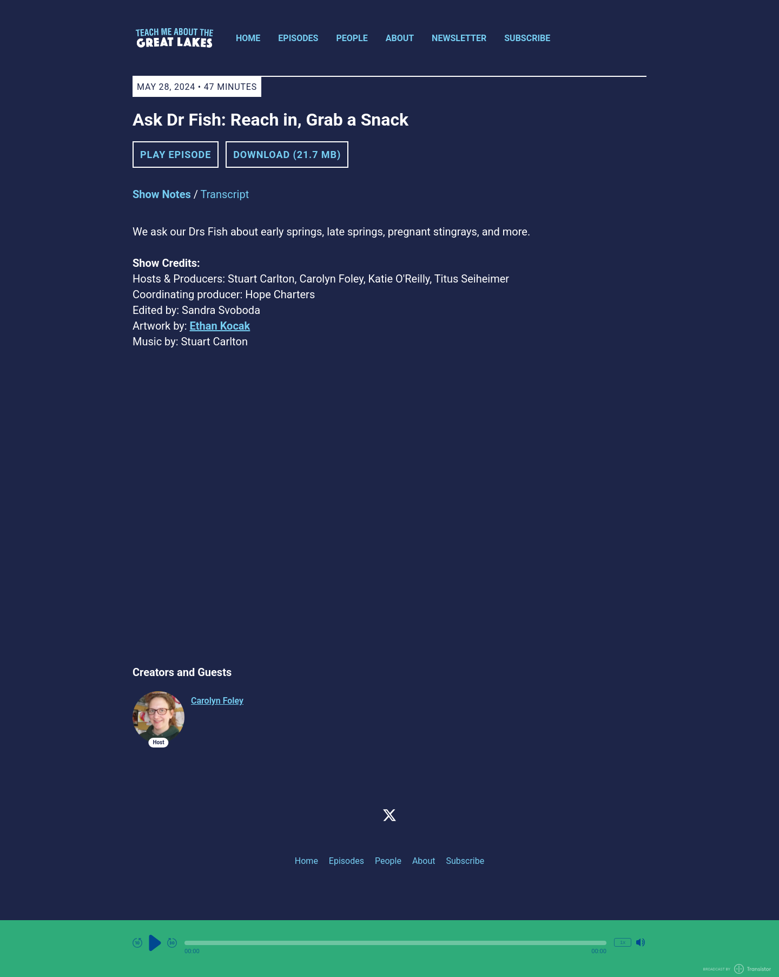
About (400, 38)
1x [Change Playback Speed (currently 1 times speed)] (622, 942)
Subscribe (527, 38)
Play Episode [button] (175, 154)
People (351, 38)
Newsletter (459, 38)
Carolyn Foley (217, 701)
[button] (395, 943)
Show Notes (162, 194)
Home (248, 38)
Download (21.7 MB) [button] (287, 154)
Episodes (298, 38)
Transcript (225, 194)
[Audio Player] (389, 948)
